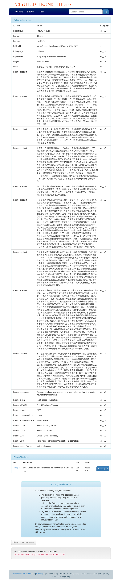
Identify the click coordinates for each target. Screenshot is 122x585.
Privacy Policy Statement (24, 574)
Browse (31, 12)
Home (19, 12)
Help (42, 12)
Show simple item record (23, 542)
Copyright (40, 574)
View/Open (103, 469)
